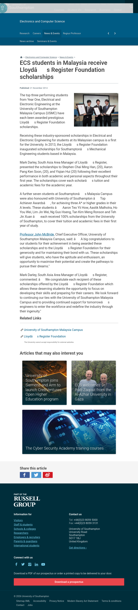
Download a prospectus (69, 581)
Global (118, 9)
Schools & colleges (25, 528)
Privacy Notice (56, 601)
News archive (27, 41)
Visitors (18, 520)
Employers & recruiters (27, 537)
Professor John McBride (37, 234)
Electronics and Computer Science (42, 21)
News (103, 4)
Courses (59, 9)
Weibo (48, 475)
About (71, 4)
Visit (77, 4)
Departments (94, 4)
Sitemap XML (23, 601)
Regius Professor (72, 33)
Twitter (36, 475)
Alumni (84, 4)
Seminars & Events (47, 41)
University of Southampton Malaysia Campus (53, 330)
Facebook (25, 475)
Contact (118, 4)
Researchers (21, 533)
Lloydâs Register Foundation (45, 336)
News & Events (52, 33)
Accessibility (39, 601)
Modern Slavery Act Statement (82, 601)
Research (90, 9)
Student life (74, 9)
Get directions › (78, 547)
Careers (37, 33)
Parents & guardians (25, 541)
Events (111, 4)
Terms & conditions (111, 601)
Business (105, 9)
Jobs (30, 605)
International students (26, 545)
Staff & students (23, 524)
